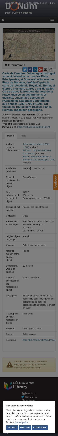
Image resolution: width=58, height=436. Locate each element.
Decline (25, 427)
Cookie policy (21, 422)
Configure (39, 427)
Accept (12, 427)
